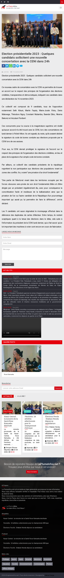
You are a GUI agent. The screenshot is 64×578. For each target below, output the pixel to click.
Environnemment (26, 564)
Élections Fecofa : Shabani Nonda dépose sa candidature (52, 420)
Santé (21, 559)
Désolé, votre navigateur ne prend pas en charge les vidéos (21, 328)
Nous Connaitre (32, 472)
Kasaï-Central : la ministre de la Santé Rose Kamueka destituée (11, 421)
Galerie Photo (9, 342)
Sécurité (28, 559)
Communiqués (39, 564)
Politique (8, 411)
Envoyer (8, 264)
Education (6, 564)
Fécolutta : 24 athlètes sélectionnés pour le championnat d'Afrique (30, 422)
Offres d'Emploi (8, 569)
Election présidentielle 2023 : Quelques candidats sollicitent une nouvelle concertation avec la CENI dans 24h (28, 57)
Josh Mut (6, 72)
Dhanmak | (30, 448)
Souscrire (58, 388)
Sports (27, 411)
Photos (49, 564)
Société (14, 564)
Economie (47, 559)
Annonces (37, 559)
